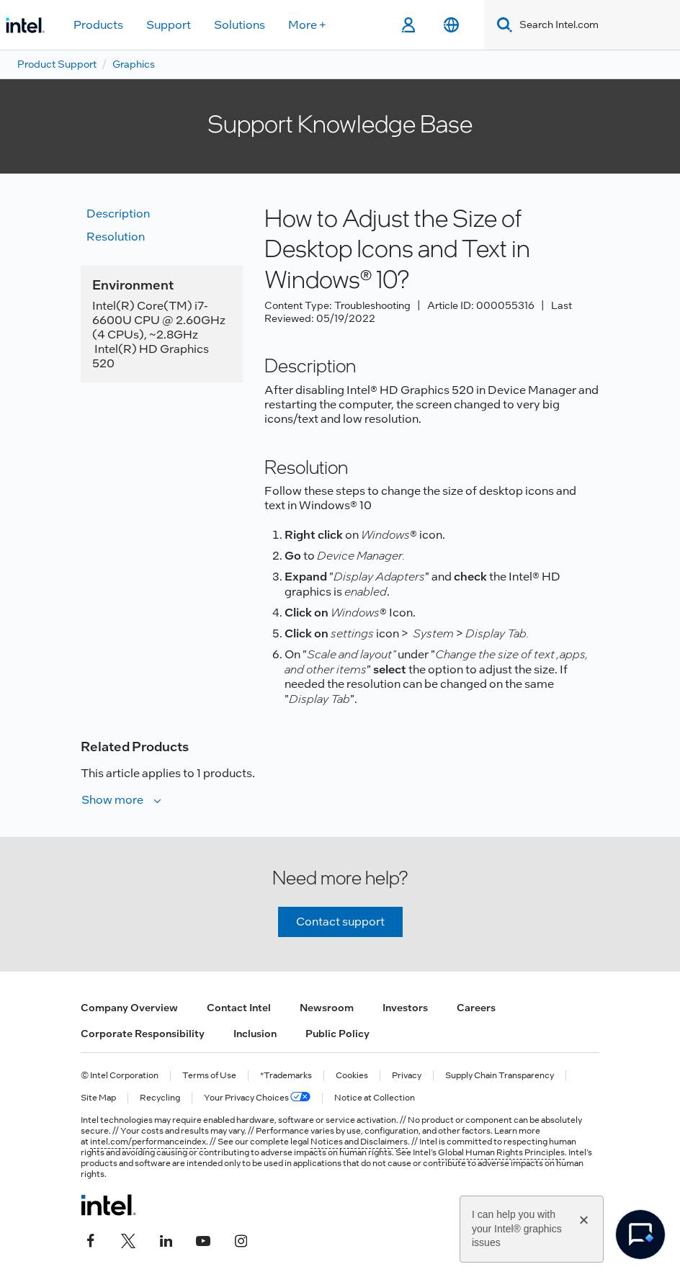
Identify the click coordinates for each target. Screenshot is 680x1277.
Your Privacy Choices (257, 1098)
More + (307, 24)
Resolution (115, 236)
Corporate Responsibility (143, 1033)
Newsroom (327, 1007)
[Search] (501, 25)
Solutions (239, 24)
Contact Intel (239, 1007)
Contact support (340, 921)
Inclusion (255, 1033)
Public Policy (337, 1033)
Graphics (133, 64)
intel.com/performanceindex (148, 1141)
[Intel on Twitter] (128, 1239)
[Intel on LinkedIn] (166, 1239)
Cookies (352, 1075)
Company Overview (129, 1007)
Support (168, 24)
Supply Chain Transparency (499, 1075)
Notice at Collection (374, 1098)
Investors (405, 1007)
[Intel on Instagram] (241, 1239)
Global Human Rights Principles (501, 1152)
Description (118, 213)
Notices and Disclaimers (359, 1141)
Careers (476, 1007)
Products (98, 24)
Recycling (160, 1098)
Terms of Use (209, 1075)
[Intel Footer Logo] (108, 1205)
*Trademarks (286, 1075)
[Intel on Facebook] (91, 1239)
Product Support (57, 64)
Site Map (98, 1098)
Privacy (406, 1075)
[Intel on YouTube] (203, 1239)
